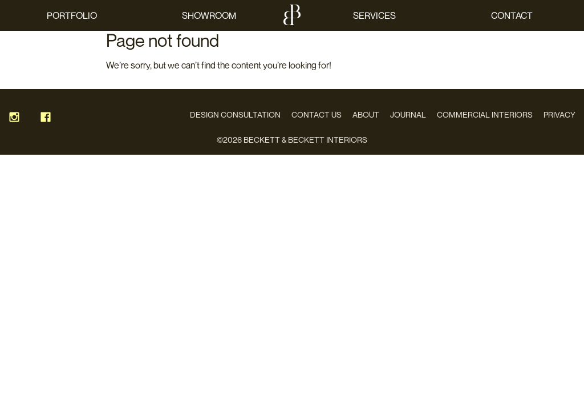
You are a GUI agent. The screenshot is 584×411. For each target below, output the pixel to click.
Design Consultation (235, 114)
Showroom (209, 15)
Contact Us (316, 114)
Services (374, 15)
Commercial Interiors (485, 114)
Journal (408, 114)
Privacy (559, 114)
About (365, 114)
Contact (512, 15)
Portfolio (72, 15)
